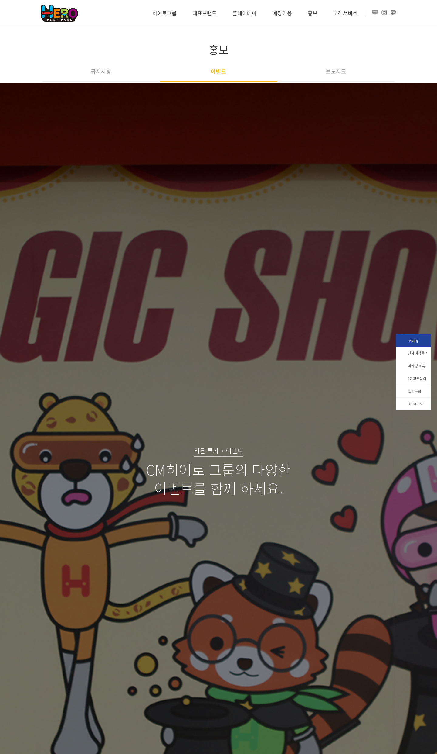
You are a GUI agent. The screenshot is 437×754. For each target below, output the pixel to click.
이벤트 (218, 71)
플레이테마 (244, 13)
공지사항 (101, 71)
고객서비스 (345, 13)
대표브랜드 (204, 13)
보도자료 (336, 71)
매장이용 (282, 13)
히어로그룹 (164, 13)
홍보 (312, 13)
